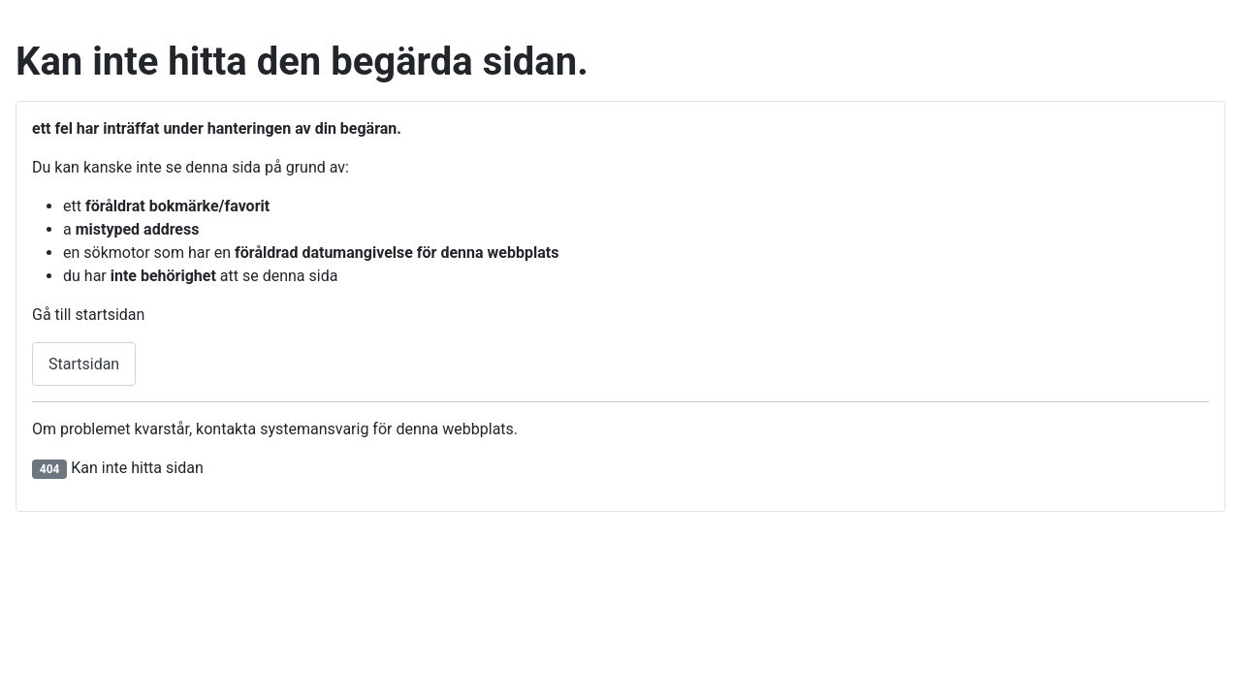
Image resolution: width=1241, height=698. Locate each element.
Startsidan (83, 364)
